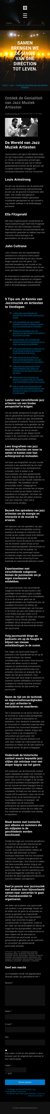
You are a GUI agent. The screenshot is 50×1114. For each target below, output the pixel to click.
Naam (8, 1011)
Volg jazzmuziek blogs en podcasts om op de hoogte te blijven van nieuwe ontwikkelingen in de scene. (29, 351)
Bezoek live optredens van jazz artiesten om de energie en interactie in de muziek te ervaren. (29, 333)
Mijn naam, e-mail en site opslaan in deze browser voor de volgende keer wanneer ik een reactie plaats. (24, 1056)
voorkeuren (26, 960)
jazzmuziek (33, 957)
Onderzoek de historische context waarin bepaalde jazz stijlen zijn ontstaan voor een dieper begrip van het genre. (27, 369)
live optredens (17, 959)
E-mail (8, 1024)
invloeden (8, 957)
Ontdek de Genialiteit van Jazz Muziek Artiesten (23, 102)
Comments (35, 960)
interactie (39, 955)
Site (6, 1037)
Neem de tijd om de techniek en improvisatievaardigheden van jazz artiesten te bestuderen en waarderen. (28, 359)
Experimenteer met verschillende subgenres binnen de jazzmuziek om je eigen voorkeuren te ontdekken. (28, 342)
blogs (16, 953)
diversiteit (30, 953)
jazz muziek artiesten (20, 957)
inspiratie (31, 955)
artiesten (34, 952)
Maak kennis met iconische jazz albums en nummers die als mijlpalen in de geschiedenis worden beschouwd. (29, 379)
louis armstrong (28, 959)
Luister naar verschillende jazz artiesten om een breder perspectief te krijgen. (28, 315)
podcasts (38, 959)
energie (15, 955)
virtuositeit (17, 960)
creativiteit (22, 953)
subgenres (9, 960)
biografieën (9, 953)
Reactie (9, 983)
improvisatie (23, 955)
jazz (15, 952)
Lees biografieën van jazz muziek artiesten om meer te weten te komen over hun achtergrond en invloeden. (28, 324)
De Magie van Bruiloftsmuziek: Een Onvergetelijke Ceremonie (20, 1090)
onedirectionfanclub (12, 114)
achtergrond (25, 952)
